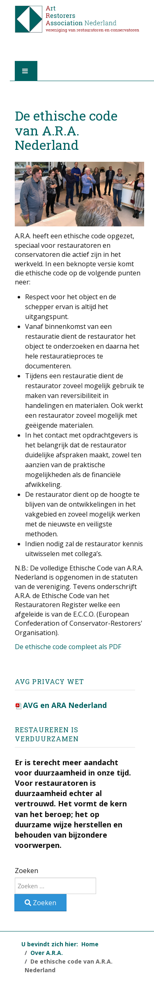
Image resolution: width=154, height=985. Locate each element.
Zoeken (26, 870)
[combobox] (55, 886)
